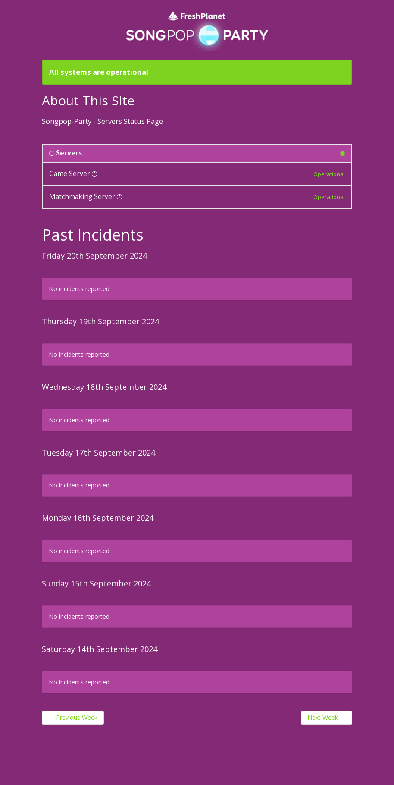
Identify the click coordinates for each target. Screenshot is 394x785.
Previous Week (72, 717)
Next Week (326, 717)
